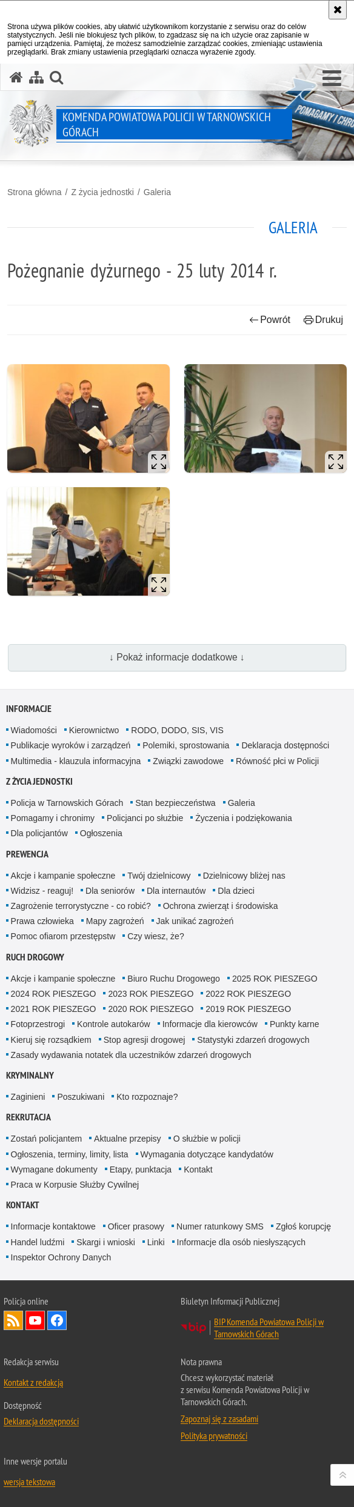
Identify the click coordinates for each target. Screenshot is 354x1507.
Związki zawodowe (188, 761)
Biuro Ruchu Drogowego (173, 978)
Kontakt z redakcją (33, 1382)
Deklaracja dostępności (285, 745)
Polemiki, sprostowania (185, 745)
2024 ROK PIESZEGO (53, 994)
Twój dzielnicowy (158, 875)
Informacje (29, 708)
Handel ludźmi (38, 1242)
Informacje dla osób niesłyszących (241, 1242)
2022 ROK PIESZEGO (248, 994)
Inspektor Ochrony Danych (61, 1257)
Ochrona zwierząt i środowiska (220, 906)
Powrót (269, 319)
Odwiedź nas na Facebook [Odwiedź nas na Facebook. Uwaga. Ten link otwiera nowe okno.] (57, 1320)
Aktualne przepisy (127, 1138)
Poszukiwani (80, 1097)
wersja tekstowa (29, 1481)
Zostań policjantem (46, 1138)
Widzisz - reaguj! (42, 891)
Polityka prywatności (214, 1435)
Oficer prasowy (136, 1226)
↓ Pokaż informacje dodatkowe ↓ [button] (177, 657)
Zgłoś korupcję (303, 1226)
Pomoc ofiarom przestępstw (63, 936)
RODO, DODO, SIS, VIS (177, 730)
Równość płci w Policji (277, 761)
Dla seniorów (110, 891)
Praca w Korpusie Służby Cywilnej (75, 1184)
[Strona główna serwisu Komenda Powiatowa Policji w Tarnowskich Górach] (16, 77)
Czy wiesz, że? (155, 936)
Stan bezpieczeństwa (175, 803)
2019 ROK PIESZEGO (248, 1009)
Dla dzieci (236, 891)
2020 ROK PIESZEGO (150, 1009)
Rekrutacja (28, 1117)
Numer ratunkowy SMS (220, 1226)
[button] (331, 78)
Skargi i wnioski (105, 1242)
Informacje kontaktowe (53, 1226)
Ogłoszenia (101, 833)
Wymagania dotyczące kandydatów (207, 1154)
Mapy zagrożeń (115, 921)
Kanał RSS (13, 1320)
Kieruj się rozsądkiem (51, 1040)
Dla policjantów (39, 833)
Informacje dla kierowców (210, 1024)
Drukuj (323, 319)
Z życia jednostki (102, 192)
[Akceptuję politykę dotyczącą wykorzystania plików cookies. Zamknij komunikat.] (338, 9)
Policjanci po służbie (145, 818)
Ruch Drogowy (35, 957)
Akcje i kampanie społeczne (63, 875)
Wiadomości (34, 730)
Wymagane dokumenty (54, 1169)
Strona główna (34, 192)
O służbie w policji (207, 1138)
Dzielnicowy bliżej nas (244, 875)
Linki (156, 1242)
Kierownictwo (94, 730)
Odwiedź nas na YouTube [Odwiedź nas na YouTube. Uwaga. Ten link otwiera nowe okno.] (35, 1320)
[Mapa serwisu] (36, 77)
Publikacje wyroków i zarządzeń (71, 745)
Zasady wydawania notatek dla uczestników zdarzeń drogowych (131, 1055)
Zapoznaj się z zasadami (219, 1418)
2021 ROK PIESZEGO (53, 1009)
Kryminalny (30, 1075)
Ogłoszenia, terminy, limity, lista (70, 1154)
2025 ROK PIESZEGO (275, 978)
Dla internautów (176, 891)
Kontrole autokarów (113, 1024)
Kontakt (198, 1169)
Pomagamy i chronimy (53, 818)
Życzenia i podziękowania (243, 818)
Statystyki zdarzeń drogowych (253, 1040)
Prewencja (27, 854)
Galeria (157, 192)
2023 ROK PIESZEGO (150, 994)
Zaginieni (28, 1097)
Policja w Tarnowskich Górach (67, 803)
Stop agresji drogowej (144, 1040)
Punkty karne (294, 1024)
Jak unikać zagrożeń (195, 921)
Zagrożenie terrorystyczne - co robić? (81, 906)
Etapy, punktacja (141, 1169)
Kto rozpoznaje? (147, 1097)
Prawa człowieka (42, 921)
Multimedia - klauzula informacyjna (76, 761)
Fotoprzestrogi (38, 1024)
